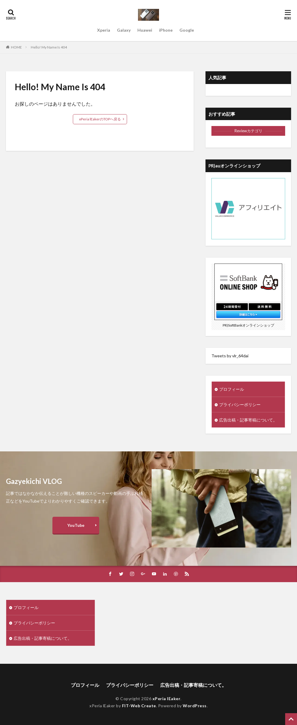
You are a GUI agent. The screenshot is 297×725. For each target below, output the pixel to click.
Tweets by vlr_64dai (229, 355)
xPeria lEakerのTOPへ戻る (100, 119)
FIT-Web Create (139, 705)
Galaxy (124, 30)
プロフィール (231, 389)
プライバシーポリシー (240, 404)
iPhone (166, 30)
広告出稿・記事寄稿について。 (248, 419)
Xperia (103, 30)
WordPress (195, 705)
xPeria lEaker (166, 698)
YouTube (75, 525)
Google (186, 30)
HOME (16, 47)
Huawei (144, 30)
